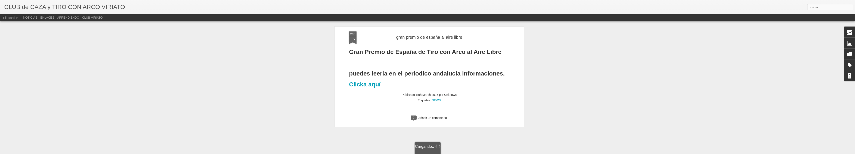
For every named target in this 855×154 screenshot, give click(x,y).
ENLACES (47, 17)
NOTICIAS (30, 17)
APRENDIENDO (68, 17)
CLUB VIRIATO (92, 17)
